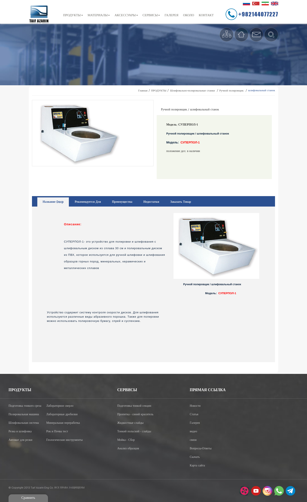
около (188, 15)
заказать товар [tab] (180, 202)
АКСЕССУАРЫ (126, 15)
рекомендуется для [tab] (88, 202)
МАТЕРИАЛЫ (99, 15)
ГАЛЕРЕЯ (171, 15)
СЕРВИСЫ (151, 15)
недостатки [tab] (151, 202)
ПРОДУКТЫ (73, 15)
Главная (143, 91)
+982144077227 (258, 14)
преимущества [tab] (122, 202)
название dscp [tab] (53, 202)
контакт (206, 15)
